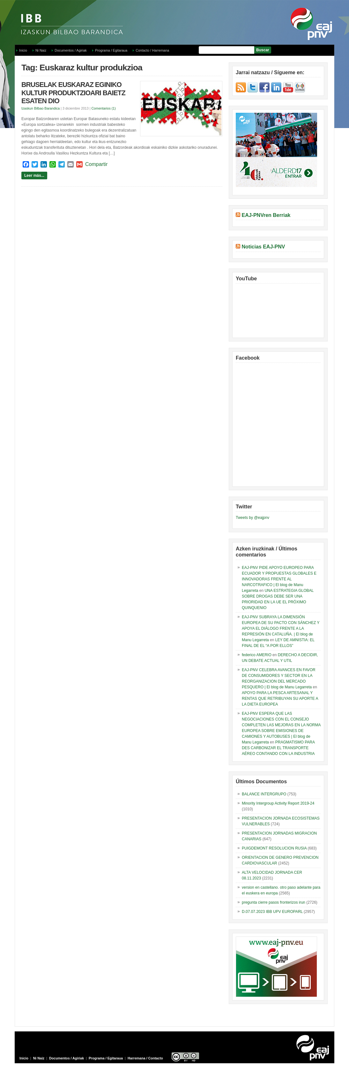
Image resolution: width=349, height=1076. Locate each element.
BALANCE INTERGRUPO (264, 794)
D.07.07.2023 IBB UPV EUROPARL (272, 911)
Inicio (23, 50)
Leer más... (34, 175)
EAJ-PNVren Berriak (265, 215)
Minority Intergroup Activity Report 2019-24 (278, 803)
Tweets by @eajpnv (252, 517)
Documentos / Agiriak (71, 50)
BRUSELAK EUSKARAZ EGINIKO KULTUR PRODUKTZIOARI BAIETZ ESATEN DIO (73, 93)
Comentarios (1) (103, 108)
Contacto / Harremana (152, 50)
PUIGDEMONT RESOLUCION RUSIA (274, 848)
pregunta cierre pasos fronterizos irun (273, 902)
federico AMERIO (256, 655)
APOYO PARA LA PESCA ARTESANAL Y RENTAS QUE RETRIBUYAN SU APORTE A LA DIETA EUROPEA (280, 699)
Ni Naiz (40, 50)
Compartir (96, 164)
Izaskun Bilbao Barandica (40, 108)
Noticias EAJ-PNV (263, 246)
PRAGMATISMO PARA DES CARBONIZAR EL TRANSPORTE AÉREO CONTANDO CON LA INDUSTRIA (278, 748)
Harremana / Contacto (145, 1058)
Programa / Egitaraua (111, 50)
